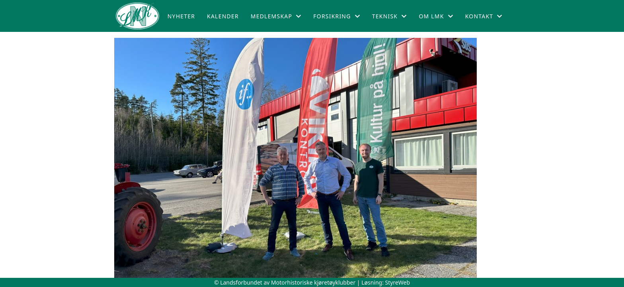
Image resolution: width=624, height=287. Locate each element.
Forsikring (336, 16)
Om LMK (436, 16)
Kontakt (484, 16)
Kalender (223, 16)
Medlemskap (276, 16)
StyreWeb (397, 282)
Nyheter (181, 16)
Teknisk (389, 16)
